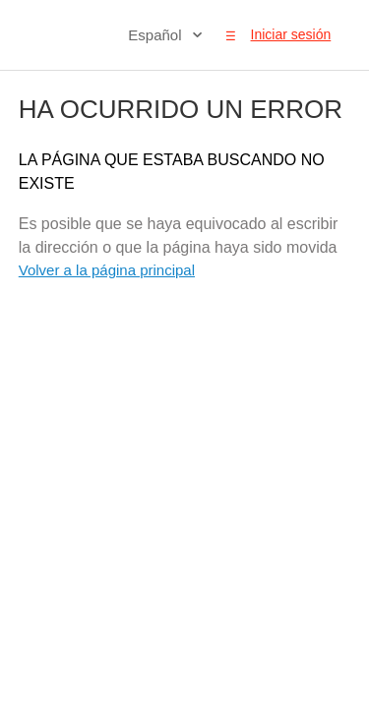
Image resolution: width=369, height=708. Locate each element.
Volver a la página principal (107, 270)
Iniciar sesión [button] (291, 34)
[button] (230, 35)
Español (156, 35)
